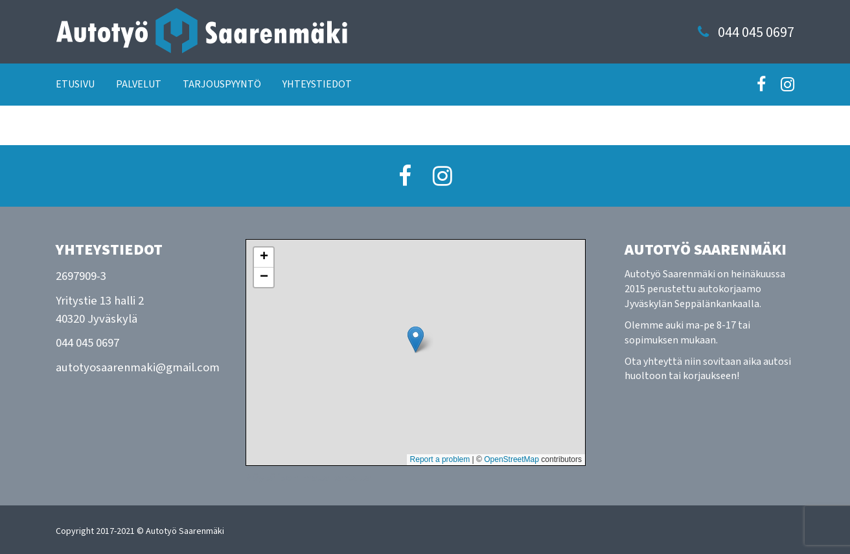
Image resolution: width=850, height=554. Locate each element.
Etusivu (75, 84)
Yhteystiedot (317, 84)
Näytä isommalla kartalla (308, 478)
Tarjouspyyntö (222, 84)
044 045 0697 (756, 32)
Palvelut (138, 84)
